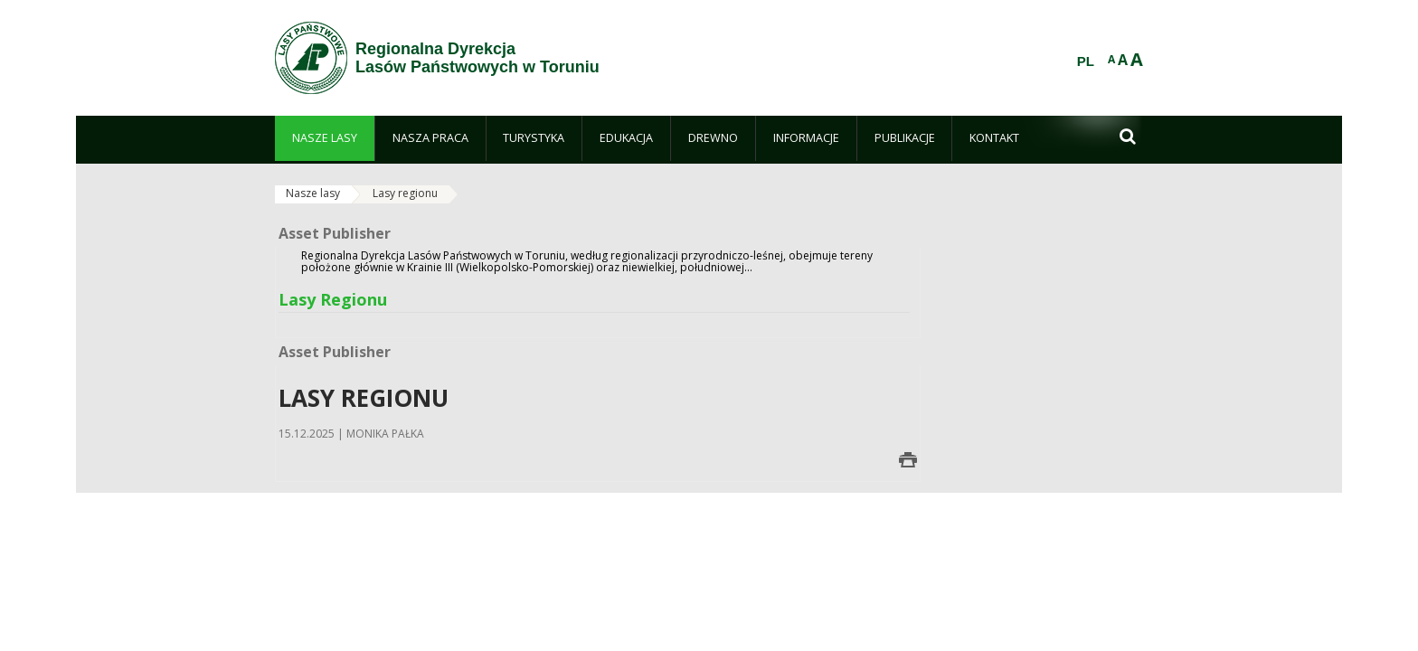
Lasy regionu (405, 193)
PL (1085, 61)
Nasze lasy (313, 193)
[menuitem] (324, 138)
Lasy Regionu (333, 299)
